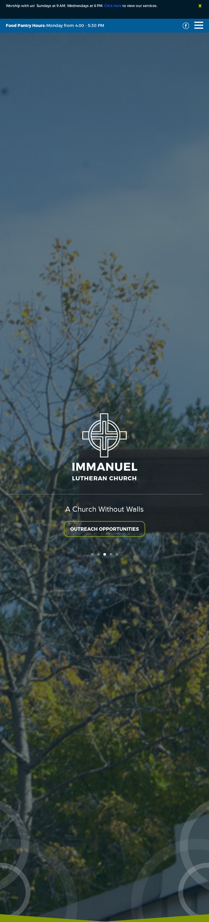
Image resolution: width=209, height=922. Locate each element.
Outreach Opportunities (104, 182)
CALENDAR (104, 488)
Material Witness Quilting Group (48, 566)
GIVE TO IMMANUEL (104, 464)
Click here (112, 6)
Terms (119, 893)
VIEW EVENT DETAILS (28, 595)
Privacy (138, 893)
